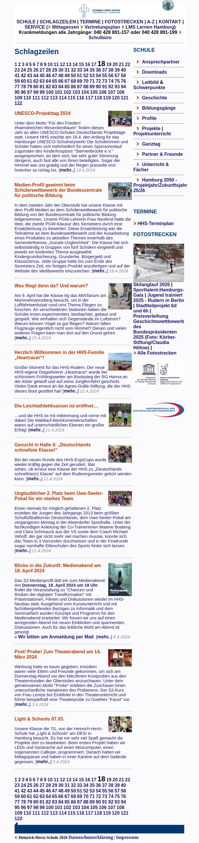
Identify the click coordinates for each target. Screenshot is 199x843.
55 (104, 75)
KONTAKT (170, 21)
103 (76, 92)
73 (104, 81)
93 (117, 86)
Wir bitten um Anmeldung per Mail (56, 636)
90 (98, 86)
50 (73, 75)
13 (68, 64)
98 (36, 92)
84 (61, 86)
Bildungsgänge (159, 108)
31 (67, 70)
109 (18, 97)
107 (112, 92)
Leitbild (150, 82)
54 (98, 75)
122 (18, 103)
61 (29, 81)
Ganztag (151, 143)
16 (87, 64)
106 (103, 92)
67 (67, 81)
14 (75, 64)
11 (56, 64)
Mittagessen (65, 27)
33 (79, 70)
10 (50, 64)
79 (29, 86)
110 (27, 97)
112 (45, 97)
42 (23, 75)
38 (111, 70)
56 (111, 75)
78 (23, 86)
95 (17, 92)
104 (85, 92)
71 (92, 81)
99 (42, 92)
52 (85, 75)
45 (42, 75)
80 (36, 86)
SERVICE (35, 27)
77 (17, 86)
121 (125, 97)
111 (36, 97)
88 (85, 86)
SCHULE (26, 21)
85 (67, 86)
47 (54, 75)
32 (73, 70)
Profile (149, 118)
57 (117, 75)
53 (92, 75)
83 (54, 86)
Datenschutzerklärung (91, 837)
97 (29, 92)
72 (98, 81)
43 (29, 75)
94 (123, 86)
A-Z (151, 21)
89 (92, 86)
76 (123, 81)
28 (48, 70)
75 (117, 81)
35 (92, 70)
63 (42, 81)
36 (98, 70)
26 (36, 70)
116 (80, 97)
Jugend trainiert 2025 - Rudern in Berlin (158, 298)
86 (73, 86)
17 (93, 64)
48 (61, 75)
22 (127, 64)
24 (23, 70)
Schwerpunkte (149, 87)
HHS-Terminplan (155, 223)
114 (63, 97)
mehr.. (67, 169)
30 (61, 70)
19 (108, 64)
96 (23, 92)
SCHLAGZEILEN (58, 21)
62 (36, 81)
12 (62, 64)
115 (72, 97)
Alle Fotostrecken (157, 352)
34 (85, 70)
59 (17, 81)
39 (117, 70)
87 (79, 86)
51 (79, 75)
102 (67, 92)
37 (104, 70)
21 (121, 64)
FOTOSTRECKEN (124, 21)
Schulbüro (100, 37)
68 (73, 81)
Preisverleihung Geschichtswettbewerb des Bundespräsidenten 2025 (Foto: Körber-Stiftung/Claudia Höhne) (158, 332)
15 (81, 64)
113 (54, 97)
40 (123, 70)
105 (94, 92)
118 (98, 97)
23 (17, 70)
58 (123, 75)
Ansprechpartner (161, 61)
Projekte (151, 128)
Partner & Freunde (162, 154)
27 (42, 70)
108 (120, 92)
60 (23, 81)
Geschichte (154, 97)
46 (48, 75)
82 (48, 86)
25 (29, 70)
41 (17, 75)
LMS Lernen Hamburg (149, 27)
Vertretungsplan (102, 27)
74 (111, 81)
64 (48, 81)
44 (36, 75)
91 (104, 86)
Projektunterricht (152, 133)
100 (50, 92)
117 (89, 97)
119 (107, 97)
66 (61, 81)
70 (85, 81)
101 (58, 92)
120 (116, 97)
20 (115, 64)
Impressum (127, 837)
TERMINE (90, 21)
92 (111, 86)
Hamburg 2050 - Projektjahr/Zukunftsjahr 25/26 (160, 185)
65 (54, 81)
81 (42, 86)
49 (67, 75)
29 (54, 70)
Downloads (154, 72)
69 (79, 81)
